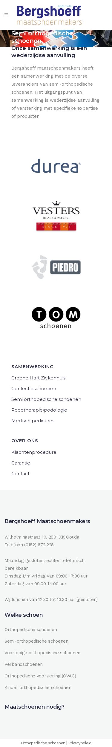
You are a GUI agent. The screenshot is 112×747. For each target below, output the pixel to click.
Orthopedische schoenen (30, 629)
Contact (20, 473)
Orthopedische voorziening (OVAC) (40, 676)
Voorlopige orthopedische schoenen (42, 652)
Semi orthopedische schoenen (46, 399)
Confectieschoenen (33, 388)
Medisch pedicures (32, 420)
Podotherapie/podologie (39, 410)
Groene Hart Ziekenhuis (38, 378)
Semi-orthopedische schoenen (36, 641)
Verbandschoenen (23, 664)
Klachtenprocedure (33, 452)
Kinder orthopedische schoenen (37, 687)
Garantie (20, 463)
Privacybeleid (79, 743)
